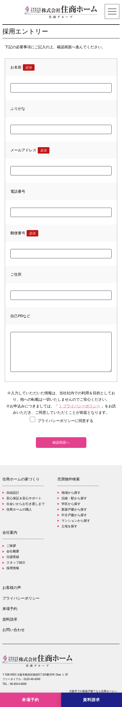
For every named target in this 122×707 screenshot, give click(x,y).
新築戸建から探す (74, 509)
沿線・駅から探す (74, 498)
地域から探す (71, 493)
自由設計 (12, 493)
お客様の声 (11, 587)
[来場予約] (30, 700)
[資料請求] (91, 700)
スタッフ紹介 (16, 562)
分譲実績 (12, 557)
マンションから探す (75, 521)
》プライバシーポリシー (79, 406)
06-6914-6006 (18, 683)
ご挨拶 (11, 546)
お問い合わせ (13, 630)
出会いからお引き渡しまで (25, 504)
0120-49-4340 (32, 679)
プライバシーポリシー (21, 598)
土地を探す (69, 526)
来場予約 (9, 608)
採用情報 (12, 568)
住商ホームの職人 (19, 509)
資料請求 (9, 619)
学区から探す (71, 504)
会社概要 (12, 551)
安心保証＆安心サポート (23, 498)
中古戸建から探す (74, 515)
